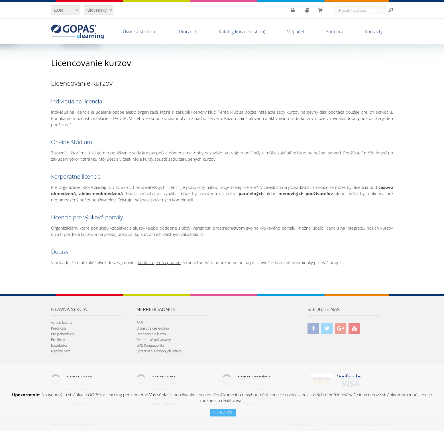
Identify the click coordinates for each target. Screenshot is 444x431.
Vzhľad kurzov (61, 322)
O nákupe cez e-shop (153, 328)
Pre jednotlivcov (63, 334)
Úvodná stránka (139, 31)
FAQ (140, 322)
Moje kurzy (143, 159)
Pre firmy (58, 339)
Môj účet (295, 31)
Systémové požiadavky (154, 339)
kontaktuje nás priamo (159, 262)
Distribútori (59, 345)
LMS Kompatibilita (150, 345)
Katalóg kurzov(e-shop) (242, 31)
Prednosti (58, 328)
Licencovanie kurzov (152, 334)
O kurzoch (186, 31)
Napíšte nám (60, 351)
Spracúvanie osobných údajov (159, 351)
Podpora (334, 31)
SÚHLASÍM (222, 412)
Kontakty (373, 31)
